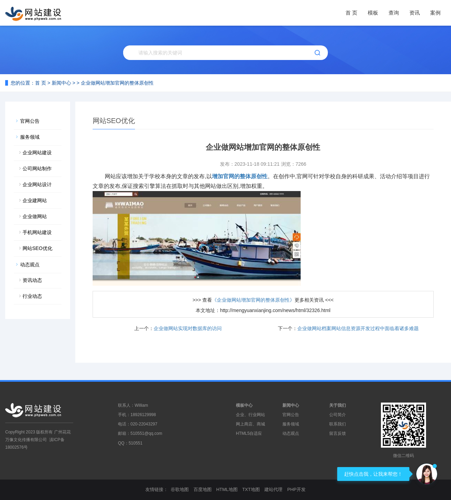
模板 (373, 13)
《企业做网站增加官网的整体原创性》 (253, 300)
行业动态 (32, 296)
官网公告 (30, 121)
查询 (394, 13)
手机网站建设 (37, 232)
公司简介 (337, 414)
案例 (435, 13)
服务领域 (30, 137)
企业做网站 (35, 216)
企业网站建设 (37, 152)
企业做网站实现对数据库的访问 (188, 328)
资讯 (414, 13)
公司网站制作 (37, 168)
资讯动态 (32, 280)
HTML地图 (226, 489)
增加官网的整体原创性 (239, 176)
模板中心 (244, 405)
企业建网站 (35, 200)
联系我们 (337, 424)
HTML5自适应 (249, 433)
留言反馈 (337, 433)
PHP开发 (296, 489)
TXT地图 (251, 489)
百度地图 (203, 489)
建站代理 (273, 489)
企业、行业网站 (250, 414)
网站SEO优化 (37, 248)
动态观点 (30, 264)
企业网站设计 (37, 184)
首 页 (351, 13)
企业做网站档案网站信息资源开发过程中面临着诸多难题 (358, 328)
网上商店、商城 (250, 424)
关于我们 (337, 405)
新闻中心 (61, 83)
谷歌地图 (180, 489)
